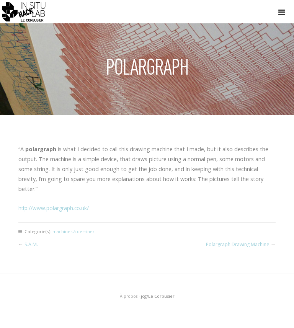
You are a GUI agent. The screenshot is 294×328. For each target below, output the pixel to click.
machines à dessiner (74, 231)
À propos (128, 296)
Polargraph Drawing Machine (237, 244)
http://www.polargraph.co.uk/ (55, 208)
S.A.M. (31, 244)
